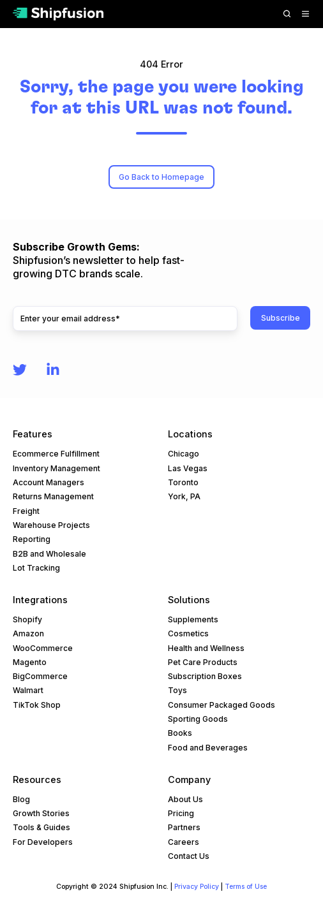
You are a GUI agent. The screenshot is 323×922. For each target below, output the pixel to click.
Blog (21, 799)
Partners (184, 827)
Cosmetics (188, 633)
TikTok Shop (37, 705)
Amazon (28, 633)
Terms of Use (246, 886)
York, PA (184, 496)
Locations (190, 433)
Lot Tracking (36, 568)
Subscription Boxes (205, 676)
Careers (183, 842)
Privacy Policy (196, 886)
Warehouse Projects (51, 525)
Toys (177, 690)
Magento (30, 662)
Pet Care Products (202, 662)
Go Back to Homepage (161, 177)
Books (180, 733)
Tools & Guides (41, 827)
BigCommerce (40, 676)
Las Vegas (187, 468)
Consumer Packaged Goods (221, 705)
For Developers (43, 842)
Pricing (181, 813)
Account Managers (48, 482)
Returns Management (53, 496)
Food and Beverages (208, 747)
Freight (26, 511)
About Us (185, 799)
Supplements (193, 619)
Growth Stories (41, 813)
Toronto (183, 482)
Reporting (31, 539)
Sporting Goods (198, 719)
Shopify (27, 619)
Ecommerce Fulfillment (56, 453)
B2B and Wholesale (49, 554)
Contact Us (188, 856)
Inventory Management (56, 468)
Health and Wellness (206, 648)
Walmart (28, 690)
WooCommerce (43, 648)
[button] (287, 13)
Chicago (183, 453)
